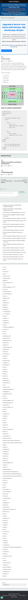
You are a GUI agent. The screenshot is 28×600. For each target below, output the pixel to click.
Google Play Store (7, 393)
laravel (4, 425)
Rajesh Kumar (12, 45)
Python (4, 493)
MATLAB (5, 433)
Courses (5, 329)
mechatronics (6, 436)
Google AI (5, 387)
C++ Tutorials (6, 313)
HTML (4, 398)
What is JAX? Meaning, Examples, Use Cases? (13, 254)
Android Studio (6, 278)
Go (3, 385)
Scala (4, 516)
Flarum (4, 373)
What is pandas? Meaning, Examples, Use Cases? (13, 247)
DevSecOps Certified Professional (16, 10)
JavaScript (5, 413)
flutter (4, 376)
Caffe (4, 316)
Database (5, 342)
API (4, 285)
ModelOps (5, 451)
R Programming (6, 498)
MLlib (4, 445)
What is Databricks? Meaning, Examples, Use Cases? (14, 218)
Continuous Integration (8, 327)
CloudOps (5, 320)
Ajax (4, 273)
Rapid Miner (5, 502)
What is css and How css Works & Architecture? (11, 163)
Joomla (4, 416)
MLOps (4, 447)
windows (5, 565)
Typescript (5, 551)
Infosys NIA (5, 405)
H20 (4, 396)
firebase (5, 371)
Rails (4, 500)
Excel (4, 367)
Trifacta (4, 549)
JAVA (4, 411)
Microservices (6, 438)
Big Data (5, 298)
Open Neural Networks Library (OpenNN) (12, 476)
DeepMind (5, 349)
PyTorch (5, 496)
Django (4, 356)
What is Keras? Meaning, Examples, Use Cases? (13, 256)
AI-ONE (5, 271)
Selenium (5, 522)
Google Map (5, 391)
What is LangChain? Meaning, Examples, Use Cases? (14, 236)
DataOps (5, 345)
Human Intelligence (7, 400)
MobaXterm (5, 449)
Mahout (4, 431)
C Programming (6, 311)
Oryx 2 (4, 480)
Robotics (5, 511)
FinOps (4, 369)
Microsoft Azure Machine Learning (10, 440)
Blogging (5, 307)
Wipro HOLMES (6, 567)
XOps (4, 576)
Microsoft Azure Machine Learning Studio (12, 442)
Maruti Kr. (11, 61)
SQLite (4, 533)
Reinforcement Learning (8, 509)
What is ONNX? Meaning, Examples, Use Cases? (13, 230)
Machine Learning (7, 429)
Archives (4, 582)
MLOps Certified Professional (14, 11)
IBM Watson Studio (7, 402)
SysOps (4, 540)
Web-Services (6, 562)
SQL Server (5, 531)
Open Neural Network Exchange (10, 471)
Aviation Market (6, 291)
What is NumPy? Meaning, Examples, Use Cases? (13, 250)
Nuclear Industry (6, 469)
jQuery (4, 418)
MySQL (4, 460)
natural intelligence (7, 462)
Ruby (4, 513)
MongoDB (5, 453)
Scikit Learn (5, 518)
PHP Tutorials (6, 491)
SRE (4, 536)
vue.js (4, 560)
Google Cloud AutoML (7, 389)
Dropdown (5, 362)
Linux (4, 427)
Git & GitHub (5, 382)
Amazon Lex (6, 276)
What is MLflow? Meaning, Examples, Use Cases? (14, 224)
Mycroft (5, 458)
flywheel (5, 378)
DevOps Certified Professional (10, 8)
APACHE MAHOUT (7, 282)
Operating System (7, 478)
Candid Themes (14, 596)
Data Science (6, 340)
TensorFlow (5, 545)
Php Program (6, 489)
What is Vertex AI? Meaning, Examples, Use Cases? (14, 212)
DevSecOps (5, 353)
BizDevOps (5, 302)
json (4, 420)
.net (4, 267)
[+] (15, 196)
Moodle (4, 456)
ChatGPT (5, 318)
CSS (2, 56)
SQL (4, 529)
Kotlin (4, 422)
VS (3, 558)
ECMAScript (5, 364)
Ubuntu (4, 553)
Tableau (5, 542)
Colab (4, 325)
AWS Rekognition (7, 293)
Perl (4, 484)
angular (4, 280)
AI (3, 269)
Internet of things (7, 407)
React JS (5, 505)
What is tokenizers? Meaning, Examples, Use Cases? (14, 238)
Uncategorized (6, 556)
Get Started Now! (7, 50)
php (4, 487)
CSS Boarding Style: (7, 172)
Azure (4, 296)
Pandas (4, 482)
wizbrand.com (6, 569)
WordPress (5, 571)
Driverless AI (6, 360)
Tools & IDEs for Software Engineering (11, 547)
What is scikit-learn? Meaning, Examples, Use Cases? (14, 252)
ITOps (4, 409)
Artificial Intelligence (7, 287)
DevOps (5, 351)
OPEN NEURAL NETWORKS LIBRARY (11, 473)
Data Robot (5, 338)
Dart (4, 333)
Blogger (4, 305)
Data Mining (5, 336)
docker (4, 358)
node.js (4, 465)
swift (4, 538)
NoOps (4, 467)
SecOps (4, 520)
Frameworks (5, 380)
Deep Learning (6, 347)
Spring (4, 527)
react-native (5, 507)
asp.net (4, 289)
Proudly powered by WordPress (10, 595)
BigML (4, 300)
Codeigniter (5, 322)
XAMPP (5, 573)
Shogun (4, 525)
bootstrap (5, 309)
